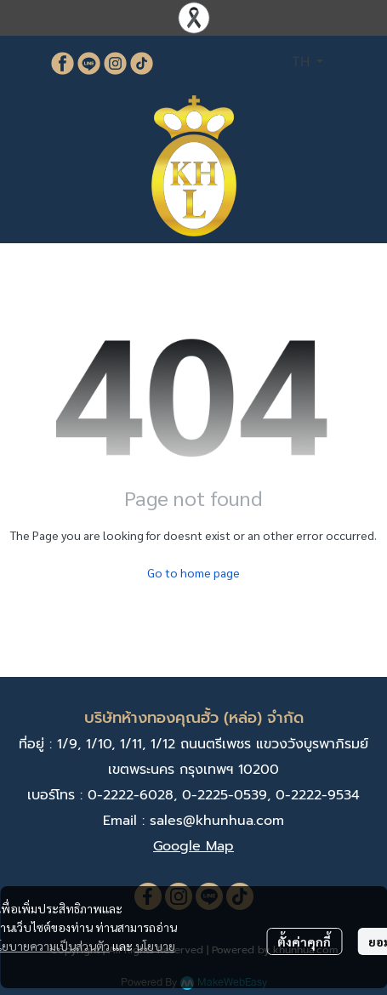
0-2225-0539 (224, 795)
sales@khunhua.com (217, 820)
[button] (307, 62)
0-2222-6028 (131, 795)
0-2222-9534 (318, 795)
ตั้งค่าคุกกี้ (304, 941)
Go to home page (193, 572)
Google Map (193, 846)
